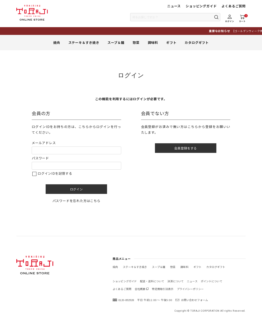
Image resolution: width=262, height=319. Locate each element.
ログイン (76, 189)
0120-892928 (126, 300)
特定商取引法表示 (162, 289)
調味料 (153, 42)
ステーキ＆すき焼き (83, 42)
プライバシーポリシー (190, 289)
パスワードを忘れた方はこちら (76, 200)
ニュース (174, 5)
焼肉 (56, 42)
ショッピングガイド (201, 5)
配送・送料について (152, 281)
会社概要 (140, 289)
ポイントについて (211, 281)
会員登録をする (185, 148)
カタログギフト (197, 42)
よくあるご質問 (233, 5)
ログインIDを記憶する (55, 173)
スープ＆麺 (115, 42)
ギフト (171, 42)
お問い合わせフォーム (194, 300)
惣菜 (136, 42)
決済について (175, 281)
